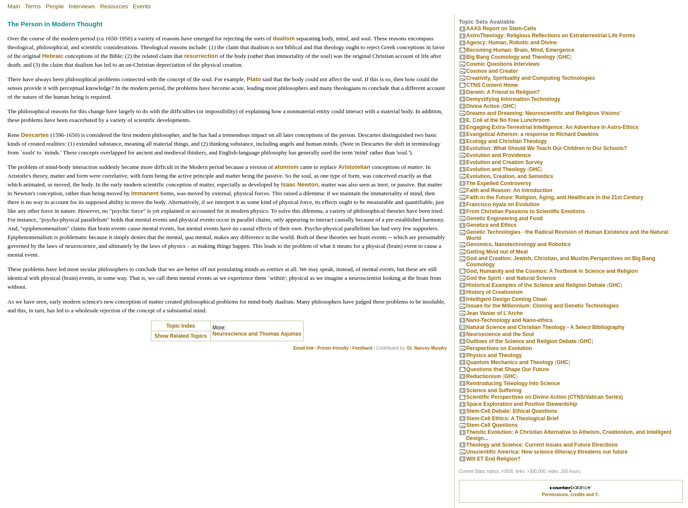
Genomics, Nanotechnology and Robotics (518, 244)
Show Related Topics (180, 336)
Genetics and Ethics (491, 225)
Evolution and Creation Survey (504, 162)
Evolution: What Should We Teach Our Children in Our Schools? (546, 148)
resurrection (201, 56)
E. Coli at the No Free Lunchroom (508, 120)
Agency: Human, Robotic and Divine (511, 42)
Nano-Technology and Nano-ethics (509, 320)
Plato (254, 79)
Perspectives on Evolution (499, 348)
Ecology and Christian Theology (506, 141)
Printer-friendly (333, 348)
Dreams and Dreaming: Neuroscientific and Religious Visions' (543, 113)
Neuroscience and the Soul (500, 334)
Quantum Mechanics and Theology (510, 362)
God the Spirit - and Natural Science (511, 278)
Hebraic (53, 56)
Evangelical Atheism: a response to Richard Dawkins (532, 134)
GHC (564, 57)
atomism (287, 167)
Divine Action (483, 106)
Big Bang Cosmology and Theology (510, 57)
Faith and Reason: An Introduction (509, 190)
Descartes (35, 135)
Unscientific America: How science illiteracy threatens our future (547, 452)
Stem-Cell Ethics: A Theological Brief (512, 418)
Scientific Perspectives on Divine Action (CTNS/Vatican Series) (544, 397)
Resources (114, 6)
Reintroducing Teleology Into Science (513, 383)
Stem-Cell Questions (492, 425)
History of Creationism (494, 292)
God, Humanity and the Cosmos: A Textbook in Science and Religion (552, 271)
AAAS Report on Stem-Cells (501, 28)
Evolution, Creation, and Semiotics (509, 176)
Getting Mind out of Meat (497, 252)
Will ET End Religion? (493, 459)
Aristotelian (354, 167)
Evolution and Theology (496, 169)
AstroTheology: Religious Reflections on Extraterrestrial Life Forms (550, 35)
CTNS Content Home (492, 85)
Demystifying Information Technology (513, 99)
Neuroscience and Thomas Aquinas (256, 334)
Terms (33, 6)
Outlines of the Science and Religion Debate (521, 341)
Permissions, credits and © (570, 494)
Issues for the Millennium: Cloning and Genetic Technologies (542, 306)
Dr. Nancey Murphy (427, 348)
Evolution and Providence (498, 155)
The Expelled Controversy (498, 183)
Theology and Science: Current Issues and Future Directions (542, 445)
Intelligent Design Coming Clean (506, 299)
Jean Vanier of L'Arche (494, 313)
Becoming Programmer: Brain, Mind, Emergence (520, 50)
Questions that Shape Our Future (507, 369)
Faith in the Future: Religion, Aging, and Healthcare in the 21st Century (555, 197)
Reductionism (483, 376)
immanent (145, 193)
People (55, 6)
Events (142, 6)
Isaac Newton (299, 184)
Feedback (362, 348)
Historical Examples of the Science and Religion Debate (536, 285)
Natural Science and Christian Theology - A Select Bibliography (545, 327)
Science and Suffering (494, 390)
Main (13, 6)
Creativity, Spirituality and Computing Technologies (530, 78)
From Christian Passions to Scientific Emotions (525, 211)
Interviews (82, 6)
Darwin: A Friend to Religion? (503, 92)
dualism (283, 38)
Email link (303, 348)
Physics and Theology (494, 355)
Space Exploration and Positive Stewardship (521, 404)
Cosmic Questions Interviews (503, 64)
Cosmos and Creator (492, 71)
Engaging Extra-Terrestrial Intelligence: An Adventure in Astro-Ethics (552, 127)
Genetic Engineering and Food (504, 218)
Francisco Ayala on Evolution (503, 204)
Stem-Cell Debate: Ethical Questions (511, 411)
